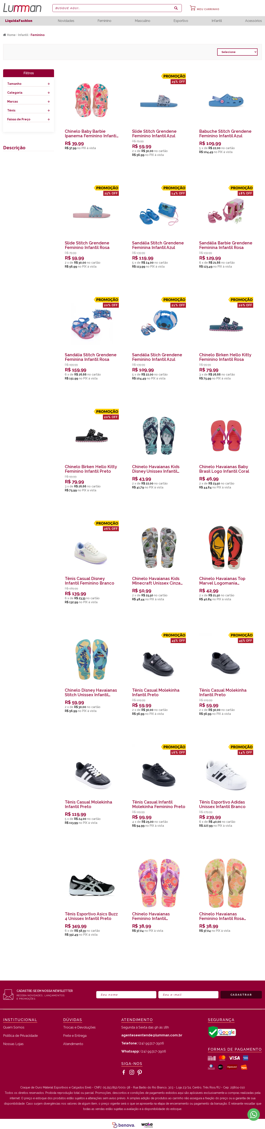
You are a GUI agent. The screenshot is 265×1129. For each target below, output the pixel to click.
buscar (176, 8)
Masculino (142, 21)
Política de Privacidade (20, 1036)
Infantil (217, 21)
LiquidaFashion (18, 21)
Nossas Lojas (13, 1044)
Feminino (104, 21)
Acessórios (253, 21)
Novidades (66, 21)
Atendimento (73, 1044)
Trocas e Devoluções (79, 1027)
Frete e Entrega (75, 1036)
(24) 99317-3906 (142, 1043)
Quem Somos (13, 1027)
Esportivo (180, 21)
